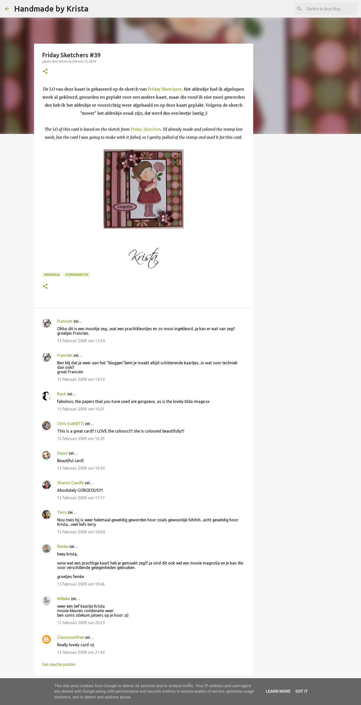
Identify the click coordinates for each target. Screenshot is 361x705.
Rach (61, 394)
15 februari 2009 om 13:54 (81, 340)
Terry (62, 512)
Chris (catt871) (70, 423)
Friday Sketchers (165, 89)
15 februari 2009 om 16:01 (81, 409)
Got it (301, 691)
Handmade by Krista (51, 8)
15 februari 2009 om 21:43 (81, 652)
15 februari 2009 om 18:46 (81, 584)
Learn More (278, 691)
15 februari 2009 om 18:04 (81, 532)
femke (62, 546)
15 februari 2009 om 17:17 (81, 498)
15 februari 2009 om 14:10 (81, 379)
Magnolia (51, 274)
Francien (64, 321)
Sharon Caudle (70, 482)
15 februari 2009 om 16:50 (81, 468)
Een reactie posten (58, 664)
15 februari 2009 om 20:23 (81, 622)
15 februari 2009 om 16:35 (81, 438)
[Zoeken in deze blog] (330, 9)
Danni (62, 453)
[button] (45, 71)
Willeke (63, 598)
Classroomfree (70, 637)
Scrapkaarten (76, 274)
